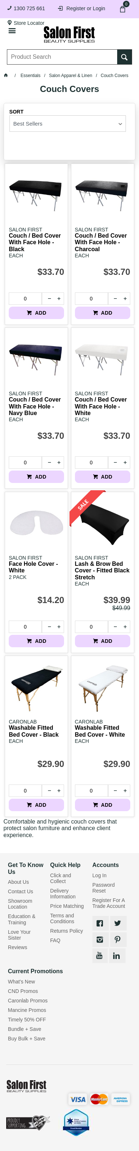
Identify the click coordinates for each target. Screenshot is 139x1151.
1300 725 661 (29, 8)
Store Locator (29, 23)
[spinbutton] (25, 298)
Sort (16, 112)
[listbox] (67, 123)
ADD (39, 313)
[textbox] (62, 57)
